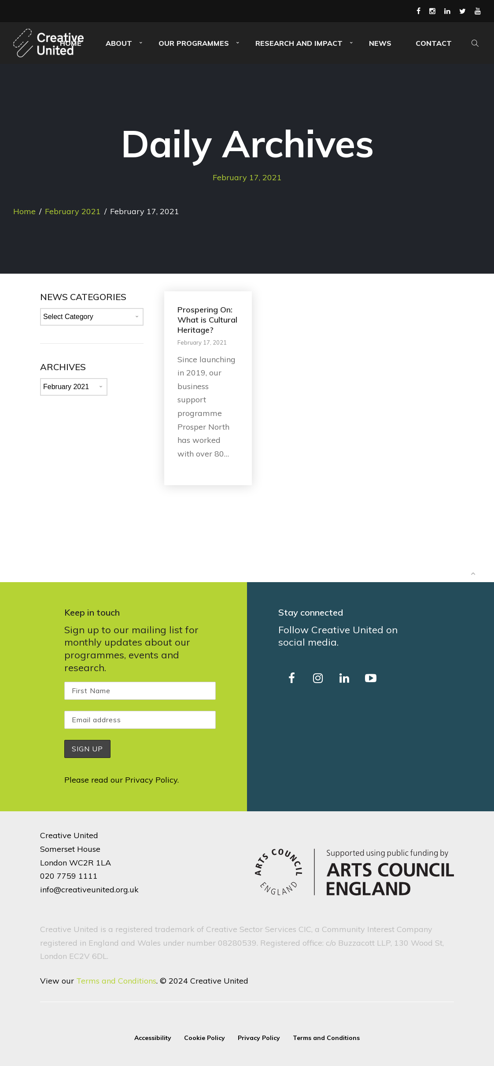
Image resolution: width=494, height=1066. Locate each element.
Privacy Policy (151, 780)
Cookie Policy (204, 1038)
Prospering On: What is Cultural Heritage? (207, 320)
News (380, 43)
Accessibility (152, 1038)
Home (24, 211)
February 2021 (73, 211)
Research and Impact (299, 43)
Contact (434, 43)
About (119, 43)
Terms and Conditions (116, 981)
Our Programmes (194, 43)
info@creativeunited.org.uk (89, 889)
